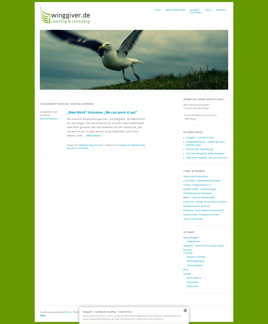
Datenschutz (193, 286)
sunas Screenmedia (192, 219)
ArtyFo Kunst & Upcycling (195, 176)
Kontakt (221, 10)
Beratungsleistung (195, 261)
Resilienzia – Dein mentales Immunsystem (203, 210)
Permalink (83, 148)
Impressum (192, 282)
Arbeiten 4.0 (124, 145)
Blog (208, 10)
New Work (72, 148)
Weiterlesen (95, 135)
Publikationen (193, 241)
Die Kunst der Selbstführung (199, 149)
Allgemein (83, 145)
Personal (98, 145)
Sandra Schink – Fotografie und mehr (201, 214)
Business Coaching (196, 257)
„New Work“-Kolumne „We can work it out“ (102, 112)
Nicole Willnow (194, 278)
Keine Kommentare (49, 119)
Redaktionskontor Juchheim (196, 206)
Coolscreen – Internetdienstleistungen (201, 180)
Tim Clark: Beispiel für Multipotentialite (205, 153)
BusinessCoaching (195, 11)
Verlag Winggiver (175, 10)
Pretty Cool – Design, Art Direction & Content (205, 202)
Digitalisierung (138, 145)
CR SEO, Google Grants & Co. (197, 185)
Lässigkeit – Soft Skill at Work (200, 137)
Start (158, 10)
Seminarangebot (195, 265)
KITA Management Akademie (197, 193)
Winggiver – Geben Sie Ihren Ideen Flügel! (203, 245)
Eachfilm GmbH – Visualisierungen (199, 189)
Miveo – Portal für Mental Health (199, 197)
